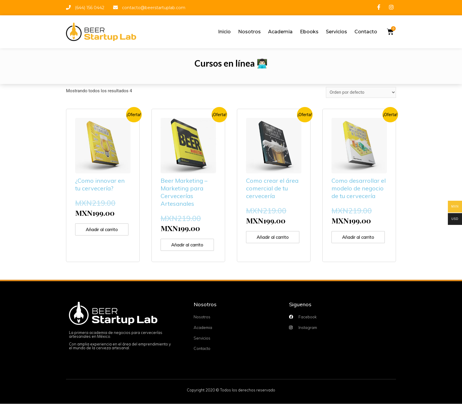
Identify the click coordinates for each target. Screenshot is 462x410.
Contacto (365, 31)
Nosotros (249, 31)
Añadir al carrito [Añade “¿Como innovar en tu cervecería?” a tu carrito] (96, 232)
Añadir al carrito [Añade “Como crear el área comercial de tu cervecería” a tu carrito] (267, 240)
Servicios (336, 31)
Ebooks (309, 31)
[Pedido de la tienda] (360, 92)
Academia (280, 31)
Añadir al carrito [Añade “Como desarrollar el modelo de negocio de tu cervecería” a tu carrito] (353, 240)
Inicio (224, 31)
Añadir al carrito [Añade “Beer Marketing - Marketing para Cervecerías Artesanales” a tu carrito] (182, 248)
